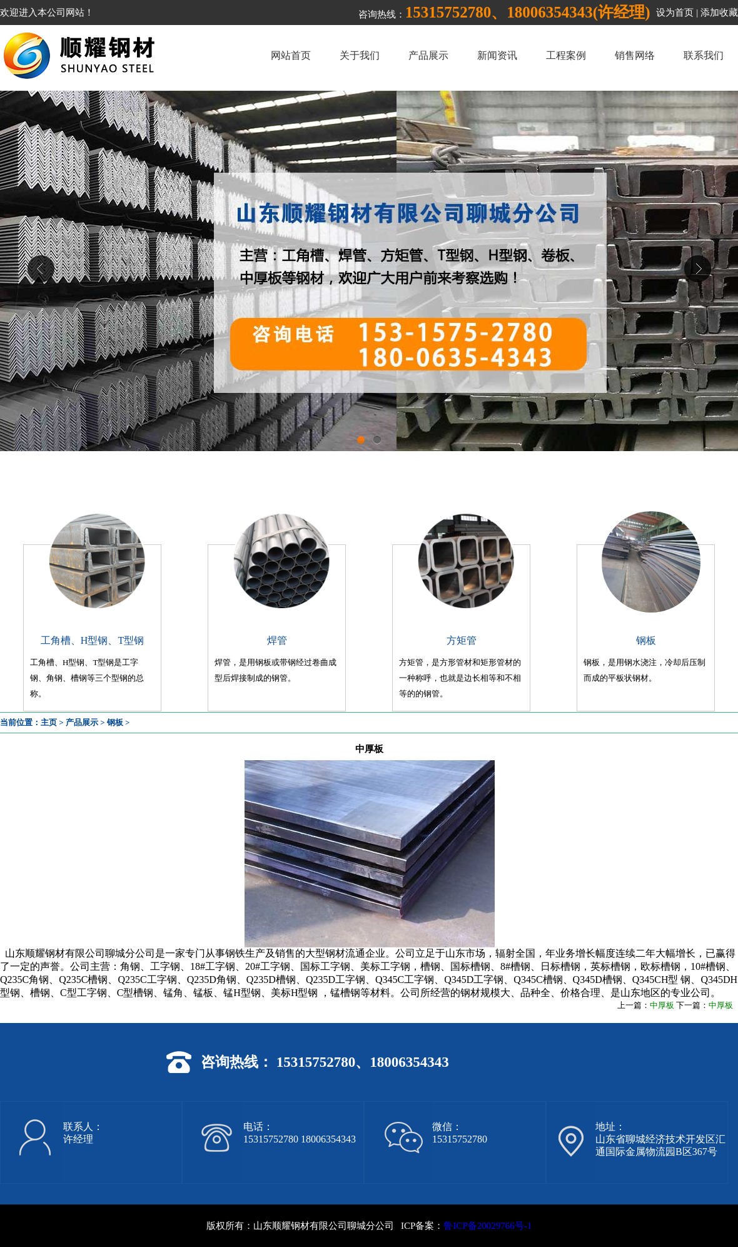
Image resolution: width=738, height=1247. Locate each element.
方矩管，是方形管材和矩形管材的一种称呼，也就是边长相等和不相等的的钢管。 (460, 678)
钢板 (646, 640)
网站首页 (291, 55)
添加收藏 (719, 13)
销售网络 (635, 55)
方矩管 (462, 640)
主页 (49, 722)
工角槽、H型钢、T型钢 (92, 640)
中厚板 (662, 1005)
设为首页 (675, 13)
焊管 (277, 640)
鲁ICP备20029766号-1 (487, 1226)
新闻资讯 (497, 55)
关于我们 (360, 55)
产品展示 (428, 55)
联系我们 (704, 55)
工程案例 (566, 55)
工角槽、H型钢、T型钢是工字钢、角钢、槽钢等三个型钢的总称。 (87, 678)
